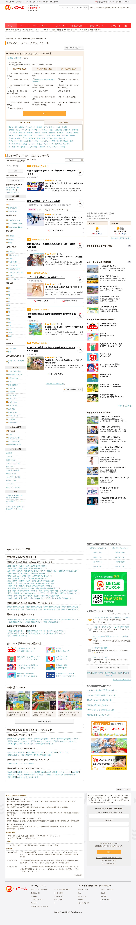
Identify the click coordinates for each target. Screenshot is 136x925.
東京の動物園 (21, 801)
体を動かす (38, 755)
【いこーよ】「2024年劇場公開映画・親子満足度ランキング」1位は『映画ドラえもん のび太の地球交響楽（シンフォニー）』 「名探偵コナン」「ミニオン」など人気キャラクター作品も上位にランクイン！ (49, 869)
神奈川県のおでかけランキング (42, 744)
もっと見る (77, 875)
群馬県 (107, 673)
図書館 (17, 138)
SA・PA (66, 144)
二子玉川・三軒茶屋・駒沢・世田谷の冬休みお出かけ (59, 593)
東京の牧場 (53, 801)
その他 (62, 147)
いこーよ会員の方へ (108, 863)
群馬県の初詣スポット (51, 619)
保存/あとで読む (101, 2)
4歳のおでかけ (97, 557)
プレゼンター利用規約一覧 (62, 890)
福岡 (99, 30)
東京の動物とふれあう (38, 807)
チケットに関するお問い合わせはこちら (109, 858)
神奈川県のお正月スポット (17, 636)
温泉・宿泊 (47, 755)
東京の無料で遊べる (28, 813)
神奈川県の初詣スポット (52, 622)
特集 (125, 26)
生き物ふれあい (11, 460)
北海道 (17, 30)
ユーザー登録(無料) (116, 2)
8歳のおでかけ (97, 566)
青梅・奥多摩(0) (64, 91)
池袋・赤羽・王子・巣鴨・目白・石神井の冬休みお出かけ (29, 576)
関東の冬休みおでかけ (15, 607)
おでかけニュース (96, 26)
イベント (22, 26)
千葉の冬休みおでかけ (33, 609)
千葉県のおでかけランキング (64, 741)
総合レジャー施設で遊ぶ (16, 752)
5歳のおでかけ (120, 557)
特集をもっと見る (124, 406)
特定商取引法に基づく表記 (39, 906)
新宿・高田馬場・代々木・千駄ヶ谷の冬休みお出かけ (27, 578)
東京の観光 (71, 801)
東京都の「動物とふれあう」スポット (101, 695)
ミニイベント (10, 484)
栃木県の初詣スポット (33, 619)
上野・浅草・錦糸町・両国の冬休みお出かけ (24, 571)
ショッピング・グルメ (13, 463)
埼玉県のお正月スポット (16, 633)
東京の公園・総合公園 (71, 813)
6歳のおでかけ (97, 562)
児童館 (11, 138)
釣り (51, 130)
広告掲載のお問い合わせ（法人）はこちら (108, 846)
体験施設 (68, 133)
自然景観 (58, 130)
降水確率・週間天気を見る (121, 238)
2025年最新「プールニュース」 (15, 502)
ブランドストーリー (107, 890)
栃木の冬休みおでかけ (51, 607)
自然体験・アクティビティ (48, 147)
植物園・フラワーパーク (18, 130)
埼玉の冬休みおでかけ (15, 609)
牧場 (58, 127)
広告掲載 (34, 896)
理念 (79, 893)
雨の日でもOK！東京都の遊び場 (99, 700)
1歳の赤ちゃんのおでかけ (120, 548)
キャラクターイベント (13, 487)
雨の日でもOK (100, 8)
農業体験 (22, 133)
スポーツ (9, 456)
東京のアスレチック (55, 813)
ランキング (60, 26)
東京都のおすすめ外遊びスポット (99, 715)
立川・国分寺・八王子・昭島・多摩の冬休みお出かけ (27, 566)
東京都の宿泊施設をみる (55, 384)
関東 (23, 30)
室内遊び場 (13, 127)
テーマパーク (30, 127)
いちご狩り (13, 133)
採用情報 (81, 899)
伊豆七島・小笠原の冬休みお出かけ (60, 598)
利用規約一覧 (35, 893)
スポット (10, 26)
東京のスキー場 (24, 826)
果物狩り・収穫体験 (70, 130)
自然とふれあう (13, 755)
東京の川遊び (11, 815)
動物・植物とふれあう (35, 752)
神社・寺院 (28, 135)
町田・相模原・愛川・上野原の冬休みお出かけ (59, 571)
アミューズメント (43, 144)
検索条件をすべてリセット (74, 48)
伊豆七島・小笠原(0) (15, 108)
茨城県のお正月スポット (16, 631)
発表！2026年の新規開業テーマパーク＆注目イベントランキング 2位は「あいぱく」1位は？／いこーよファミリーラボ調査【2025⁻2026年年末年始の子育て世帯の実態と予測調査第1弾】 (49, 854)
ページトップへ (123, 789)
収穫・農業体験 (26, 755)
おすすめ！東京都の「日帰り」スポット (102, 690)
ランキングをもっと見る (122, 680)
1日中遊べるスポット (124, 8)
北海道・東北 (10, 30)
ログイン (127, 2)
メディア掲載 (58, 899)
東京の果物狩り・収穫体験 (15, 829)
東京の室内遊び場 (28, 821)
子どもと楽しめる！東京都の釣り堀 (100, 710)
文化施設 (18, 135)
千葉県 (120, 673)
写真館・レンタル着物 (28, 147)
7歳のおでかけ (120, 562)
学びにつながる (51, 752)
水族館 (64, 127)
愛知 (48, 30)
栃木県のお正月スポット (36, 631)
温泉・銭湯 (41, 138)
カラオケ (32, 144)
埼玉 (39, 30)
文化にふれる (63, 752)
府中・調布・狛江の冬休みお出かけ (20, 588)
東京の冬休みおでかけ (51, 609)
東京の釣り (44, 801)
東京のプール (62, 801)
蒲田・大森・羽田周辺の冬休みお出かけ (22, 591)
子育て (113, 26)
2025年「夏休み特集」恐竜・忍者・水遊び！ (14, 497)
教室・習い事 (57, 141)
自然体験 (9, 453)
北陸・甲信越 (56, 30)
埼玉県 (113, 673)
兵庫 (76, 30)
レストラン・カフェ (31, 141)
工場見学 (60, 133)
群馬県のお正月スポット (56, 631)
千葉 (35, 30)
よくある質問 (58, 893)
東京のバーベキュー (33, 801)
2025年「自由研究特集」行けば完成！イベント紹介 (15, 508)
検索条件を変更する (72, 389)
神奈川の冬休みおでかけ (70, 609)
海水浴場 (32, 138)
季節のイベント (11, 473)
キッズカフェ (57, 144)
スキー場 (61, 138)
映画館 (72, 135)
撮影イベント (10, 467)
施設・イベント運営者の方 (39, 890)
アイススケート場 (15, 141)
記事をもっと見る (44, 721)
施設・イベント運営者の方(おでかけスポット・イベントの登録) (38, 845)
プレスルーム (58, 896)
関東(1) (18, 58)
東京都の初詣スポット (33, 622)
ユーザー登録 (11, 845)
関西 (65, 30)
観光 (71, 141)
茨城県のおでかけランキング (44, 739)
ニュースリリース (36, 899)
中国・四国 (83, 30)
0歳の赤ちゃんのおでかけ (98, 548)
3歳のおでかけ (120, 552)
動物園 (39, 127)
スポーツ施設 (50, 135)
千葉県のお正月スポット (36, 633)
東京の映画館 (39, 821)
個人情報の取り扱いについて (109, 843)
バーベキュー (43, 130)
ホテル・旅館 (52, 138)
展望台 (75, 133)
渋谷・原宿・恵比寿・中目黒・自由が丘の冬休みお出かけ (29, 573)
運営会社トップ (83, 890)
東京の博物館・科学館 (52, 821)
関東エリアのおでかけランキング (19, 739)
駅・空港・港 (14, 147)
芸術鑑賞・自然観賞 (12, 470)
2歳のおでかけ (97, 552)
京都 (72, 30)
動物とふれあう (111, 8)
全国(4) (10, 58)
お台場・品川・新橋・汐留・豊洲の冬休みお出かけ (26, 568)
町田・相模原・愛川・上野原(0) (19, 79)
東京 (26, 30)
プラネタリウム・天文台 (18, 144)
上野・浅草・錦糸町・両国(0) (68, 73)
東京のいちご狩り (65, 826)
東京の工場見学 (12, 807)
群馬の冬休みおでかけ (69, 607)
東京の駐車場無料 (42, 813)
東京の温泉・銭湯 (12, 826)
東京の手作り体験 (23, 807)
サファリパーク (49, 127)
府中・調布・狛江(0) (40, 91)
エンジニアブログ (83, 903)
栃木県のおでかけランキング (67, 739)
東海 (44, 30)
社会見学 (51, 133)
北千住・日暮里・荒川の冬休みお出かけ (22, 593)
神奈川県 (109, 675)
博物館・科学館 (41, 133)
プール (24, 138)
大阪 (68, 30)
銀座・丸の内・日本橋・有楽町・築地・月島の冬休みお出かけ (30, 581)
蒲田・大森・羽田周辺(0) (17, 97)
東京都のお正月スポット (56, 633)
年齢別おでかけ (76, 26)
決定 (44, 113)
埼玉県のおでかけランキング (41, 741)
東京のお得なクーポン (14, 813)
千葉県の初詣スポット (15, 622)
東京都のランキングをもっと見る (109, 667)
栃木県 (100, 673)
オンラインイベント (40, 26)
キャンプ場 (33, 130)
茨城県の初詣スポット (15, 619)
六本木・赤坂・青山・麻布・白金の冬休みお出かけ (26, 598)
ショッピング (45, 141)
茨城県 (94, 673)
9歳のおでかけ (120, 566)
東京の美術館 (65, 821)
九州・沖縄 (93, 30)
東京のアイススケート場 (39, 826)
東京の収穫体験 (52, 807)
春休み (92, 8)
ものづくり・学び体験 (13, 477)
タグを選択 (15, 180)
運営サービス (82, 896)
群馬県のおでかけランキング (18, 741)
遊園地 (21, 127)
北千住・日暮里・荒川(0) (67, 97)
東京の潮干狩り (53, 826)
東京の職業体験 (63, 807)
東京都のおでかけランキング (18, 744)
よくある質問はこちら (109, 860)
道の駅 (65, 141)
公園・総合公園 (62, 135)
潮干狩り (30, 133)
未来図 (103, 893)
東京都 (126, 673)
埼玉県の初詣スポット (69, 619)
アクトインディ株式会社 (102, 886)
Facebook (34, 903)
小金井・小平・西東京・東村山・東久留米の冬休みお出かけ (29, 586)
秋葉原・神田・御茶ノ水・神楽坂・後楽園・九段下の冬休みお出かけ (33, 596)
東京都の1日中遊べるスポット (98, 705)
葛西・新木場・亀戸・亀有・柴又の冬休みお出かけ (58, 591)
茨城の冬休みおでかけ (33, 607)
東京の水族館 (75, 821)
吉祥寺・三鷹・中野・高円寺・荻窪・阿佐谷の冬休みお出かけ (30, 583)
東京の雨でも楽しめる (14, 821)
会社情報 (104, 896)
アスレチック (38, 135)
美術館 (11, 135)
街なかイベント (11, 480)
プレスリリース (106, 899)
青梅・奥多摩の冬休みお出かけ (47, 588)
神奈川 (31, 30)
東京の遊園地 (11, 801)
